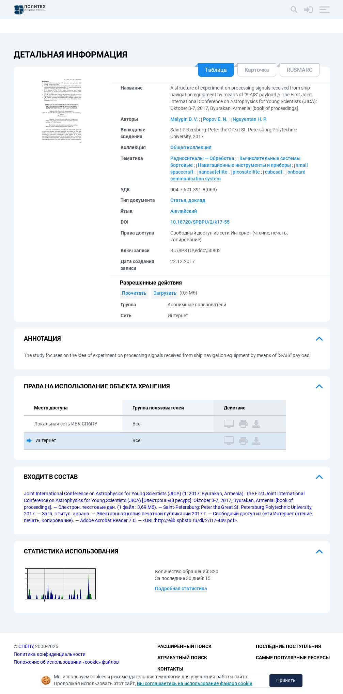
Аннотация (42, 338)
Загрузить (165, 293)
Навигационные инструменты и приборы (244, 165)
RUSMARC (299, 70)
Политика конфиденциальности (49, 654)
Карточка (257, 70)
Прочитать (134, 293)
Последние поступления (288, 646)
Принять (286, 680)
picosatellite (246, 172)
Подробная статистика (181, 588)
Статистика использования (71, 551)
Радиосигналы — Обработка (202, 158)
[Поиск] (294, 9)
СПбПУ (25, 646)
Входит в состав (51, 476)
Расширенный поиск (184, 646)
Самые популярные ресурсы (293, 657)
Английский (183, 211)
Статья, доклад (187, 200)
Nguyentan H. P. (250, 119)
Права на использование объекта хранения (97, 386)
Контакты (170, 669)
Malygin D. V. (184, 119)
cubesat (273, 172)
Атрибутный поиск (182, 657)
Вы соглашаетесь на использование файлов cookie (194, 683)
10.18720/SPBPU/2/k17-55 (200, 222)
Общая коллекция (191, 147)
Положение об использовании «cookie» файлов (66, 662)
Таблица (216, 70)
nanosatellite (213, 172)
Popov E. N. (215, 119)
